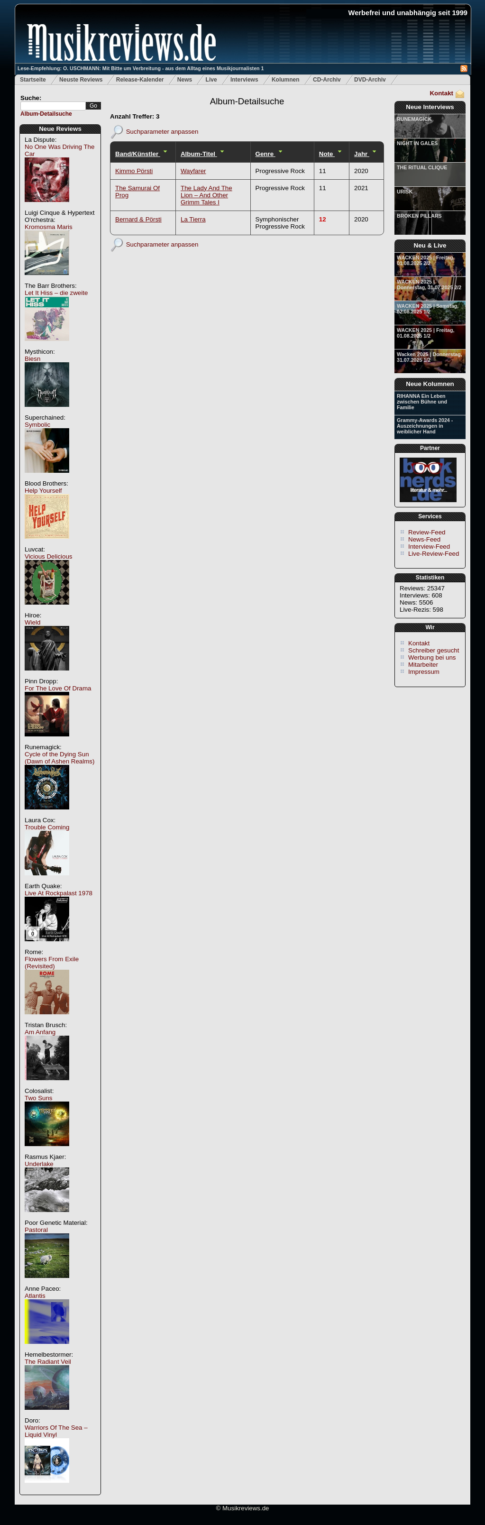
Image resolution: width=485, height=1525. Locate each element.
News (184, 79)
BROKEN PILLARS (419, 216)
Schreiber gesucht (433, 650)
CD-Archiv (327, 79)
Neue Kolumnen (430, 383)
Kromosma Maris (49, 226)
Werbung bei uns (432, 657)
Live (211, 79)
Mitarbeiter (423, 664)
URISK (404, 191)
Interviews (244, 79)
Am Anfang (40, 1032)
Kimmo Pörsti (134, 171)
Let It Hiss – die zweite (56, 292)
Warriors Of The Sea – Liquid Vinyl (56, 1431)
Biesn (32, 358)
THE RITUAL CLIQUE (422, 167)
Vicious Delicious (49, 556)
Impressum (423, 671)
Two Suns (39, 1098)
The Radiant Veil (48, 1361)
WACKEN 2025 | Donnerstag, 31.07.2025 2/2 (429, 284)
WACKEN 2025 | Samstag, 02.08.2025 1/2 (427, 308)
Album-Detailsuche (46, 113)
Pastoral (36, 1229)
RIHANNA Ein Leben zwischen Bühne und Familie (422, 401)
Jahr (361, 153)
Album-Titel (199, 153)
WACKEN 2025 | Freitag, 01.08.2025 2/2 (425, 260)
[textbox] (53, 105)
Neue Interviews (430, 106)
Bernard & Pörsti (138, 219)
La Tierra (193, 219)
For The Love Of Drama (58, 688)
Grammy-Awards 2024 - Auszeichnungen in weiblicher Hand (425, 425)
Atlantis (35, 1295)
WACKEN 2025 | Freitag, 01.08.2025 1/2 (425, 333)
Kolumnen (286, 79)
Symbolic (37, 424)
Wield (32, 622)
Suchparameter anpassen (162, 131)
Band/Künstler (137, 153)
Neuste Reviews (80, 79)
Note (327, 153)
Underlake (39, 1163)
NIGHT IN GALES (417, 143)
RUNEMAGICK (414, 119)
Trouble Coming (47, 827)
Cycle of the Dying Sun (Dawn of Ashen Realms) (59, 758)
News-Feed (424, 539)
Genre (265, 153)
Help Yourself (43, 490)
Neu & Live (430, 245)
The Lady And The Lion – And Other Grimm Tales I (206, 195)
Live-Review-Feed (433, 553)
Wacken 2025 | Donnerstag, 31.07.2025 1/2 (429, 357)
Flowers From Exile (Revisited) (52, 962)
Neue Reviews (60, 128)
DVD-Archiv (370, 79)
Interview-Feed (429, 546)
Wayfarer (193, 171)
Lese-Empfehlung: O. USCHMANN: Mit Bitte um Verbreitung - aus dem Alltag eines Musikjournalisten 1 (141, 68)
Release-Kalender (140, 79)
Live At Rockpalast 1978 (58, 893)
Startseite (33, 79)
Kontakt (441, 93)
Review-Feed (427, 532)
